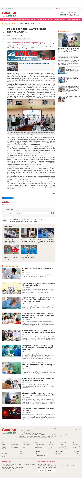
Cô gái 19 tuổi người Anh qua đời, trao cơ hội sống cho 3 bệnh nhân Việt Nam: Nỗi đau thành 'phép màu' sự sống (38, 299)
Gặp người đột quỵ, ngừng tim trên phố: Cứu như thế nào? (71, 78)
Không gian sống (5, 453)
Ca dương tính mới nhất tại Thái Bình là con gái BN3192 (28, 240)
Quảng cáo (50, 470)
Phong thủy (4, 454)
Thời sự (3, 444)
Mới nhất (57, 8)
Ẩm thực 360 (75, 444)
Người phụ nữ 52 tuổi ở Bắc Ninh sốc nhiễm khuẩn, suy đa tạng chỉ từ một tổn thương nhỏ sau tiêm (38, 364)
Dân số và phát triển (65, 19)
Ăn (46, 19)
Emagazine (51, 444)
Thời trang (22, 453)
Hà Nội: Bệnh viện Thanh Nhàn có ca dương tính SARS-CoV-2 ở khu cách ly (10, 241)
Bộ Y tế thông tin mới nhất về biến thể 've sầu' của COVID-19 (38, 409)
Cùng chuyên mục (11, 266)
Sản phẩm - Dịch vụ (39, 19)
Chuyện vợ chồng (14, 444)
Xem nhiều (64, 31)
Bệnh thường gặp (24, 23)
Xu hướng (61, 444)
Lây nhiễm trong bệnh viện (16, 221)
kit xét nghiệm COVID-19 (31, 221)
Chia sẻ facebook (8, 197)
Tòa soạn (42, 470)
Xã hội (7, 19)
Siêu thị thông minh (63, 448)
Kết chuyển (57, 454)
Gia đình (12, 19)
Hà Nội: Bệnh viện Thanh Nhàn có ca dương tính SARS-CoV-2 (34, 63)
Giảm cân (22, 456)
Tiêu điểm (76, 453)
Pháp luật (4, 448)
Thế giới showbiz (38, 446)
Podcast (50, 447)
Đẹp (51, 19)
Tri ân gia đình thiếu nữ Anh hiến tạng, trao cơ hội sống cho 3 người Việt (38, 284)
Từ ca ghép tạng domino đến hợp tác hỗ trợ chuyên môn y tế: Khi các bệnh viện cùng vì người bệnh (37, 347)
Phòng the (56, 19)
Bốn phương (75, 19)
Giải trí (24, 19)
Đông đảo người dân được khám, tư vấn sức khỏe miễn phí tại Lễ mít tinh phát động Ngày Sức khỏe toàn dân (38, 315)
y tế (10, 220)
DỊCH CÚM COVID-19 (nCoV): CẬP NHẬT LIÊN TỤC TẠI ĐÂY (28, 42)
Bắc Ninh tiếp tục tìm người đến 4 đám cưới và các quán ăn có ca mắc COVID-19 (28, 257)
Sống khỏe (18, 19)
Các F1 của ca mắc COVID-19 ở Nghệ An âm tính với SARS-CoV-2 (46, 241)
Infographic (51, 448)
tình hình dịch (25, 220)
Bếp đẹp (75, 447)
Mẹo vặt (3, 456)
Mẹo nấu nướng (76, 446)
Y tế (39, 23)
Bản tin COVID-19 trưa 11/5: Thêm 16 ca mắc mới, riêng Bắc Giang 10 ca (11, 257)
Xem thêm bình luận (6, 204)
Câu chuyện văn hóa (39, 444)
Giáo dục (4, 447)
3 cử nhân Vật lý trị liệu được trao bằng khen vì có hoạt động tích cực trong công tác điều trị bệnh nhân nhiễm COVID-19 (72, 89)
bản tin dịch (34, 220)
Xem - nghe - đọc (38, 447)
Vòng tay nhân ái (59, 451)
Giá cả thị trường (62, 446)
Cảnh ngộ (57, 453)
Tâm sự (37, 453)
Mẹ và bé (33, 23)
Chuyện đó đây (77, 454)
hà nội (40, 220)
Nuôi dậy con (13, 446)
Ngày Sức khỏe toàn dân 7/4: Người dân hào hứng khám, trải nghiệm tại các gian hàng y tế (38, 331)
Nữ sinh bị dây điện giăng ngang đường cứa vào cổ (37, 269)
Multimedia (30, 19)
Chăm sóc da (22, 454)
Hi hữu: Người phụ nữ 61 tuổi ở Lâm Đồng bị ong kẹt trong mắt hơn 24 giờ (38, 379)
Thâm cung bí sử (14, 447)
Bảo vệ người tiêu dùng (63, 447)
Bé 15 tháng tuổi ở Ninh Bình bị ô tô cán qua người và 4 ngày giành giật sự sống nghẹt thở (38, 394)
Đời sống (4, 446)
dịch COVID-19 (16, 220)
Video (50, 446)
